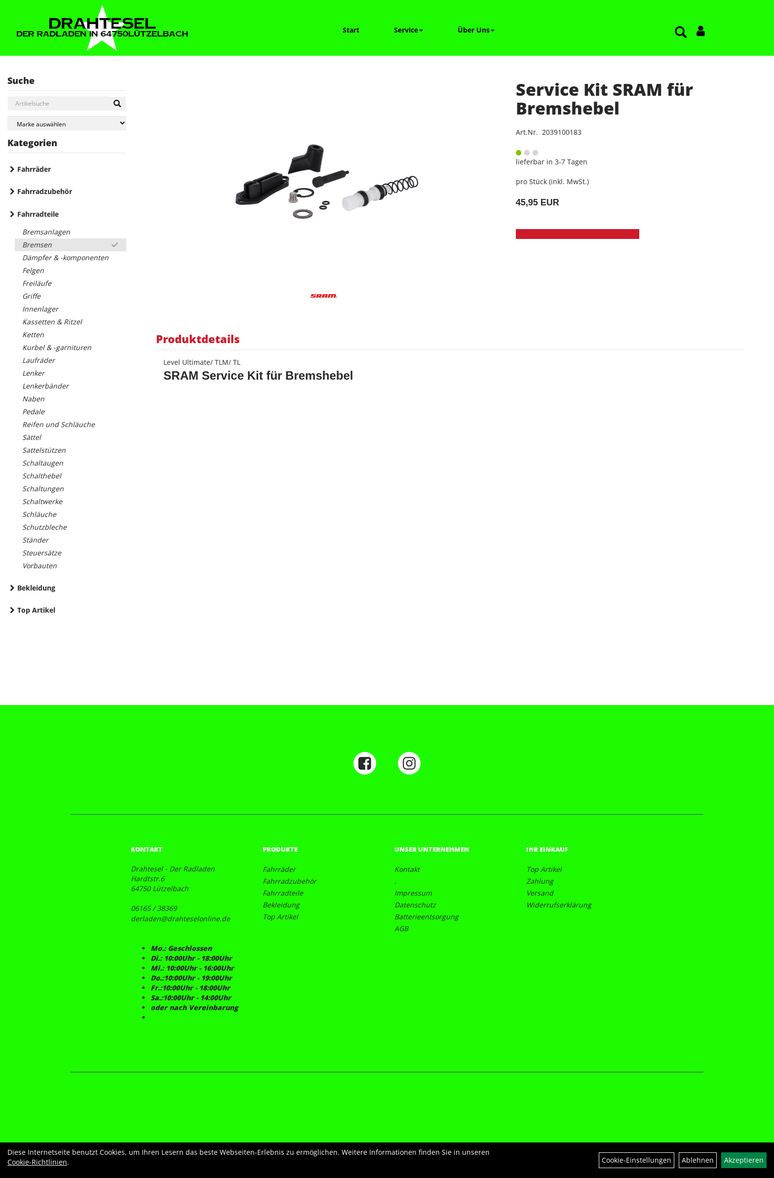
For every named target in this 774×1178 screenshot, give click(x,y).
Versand (539, 893)
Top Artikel (36, 610)
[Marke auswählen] (66, 123)
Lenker (33, 373)
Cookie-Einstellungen (636, 1160)
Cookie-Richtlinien (37, 1162)
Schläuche (39, 514)
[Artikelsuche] (681, 33)
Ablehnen (698, 1160)
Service (408, 30)
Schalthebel (41, 475)
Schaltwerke (42, 501)
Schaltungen (43, 488)
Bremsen (37, 244)
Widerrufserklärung (558, 904)
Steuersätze (41, 552)
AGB (401, 928)
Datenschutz (415, 904)
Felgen (33, 270)
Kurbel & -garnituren (56, 347)
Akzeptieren (744, 1160)
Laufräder (38, 360)
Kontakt (407, 869)
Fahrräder (34, 169)
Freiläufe (36, 283)
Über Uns (476, 30)
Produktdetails (198, 338)
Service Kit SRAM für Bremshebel (604, 98)
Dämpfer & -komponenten (65, 257)
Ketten (33, 334)
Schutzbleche (44, 527)
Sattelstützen (44, 450)
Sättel (31, 437)
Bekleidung (36, 587)
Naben (33, 398)
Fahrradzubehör (44, 191)
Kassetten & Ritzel (52, 321)
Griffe (31, 296)
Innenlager (40, 309)
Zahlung (539, 881)
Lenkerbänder (45, 386)
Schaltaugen (42, 463)
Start (351, 30)
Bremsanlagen (46, 231)
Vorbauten (39, 565)
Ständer (35, 540)
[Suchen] (117, 104)
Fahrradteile (38, 214)
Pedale (33, 411)
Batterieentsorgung (426, 916)
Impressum (413, 893)
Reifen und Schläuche (58, 424)
